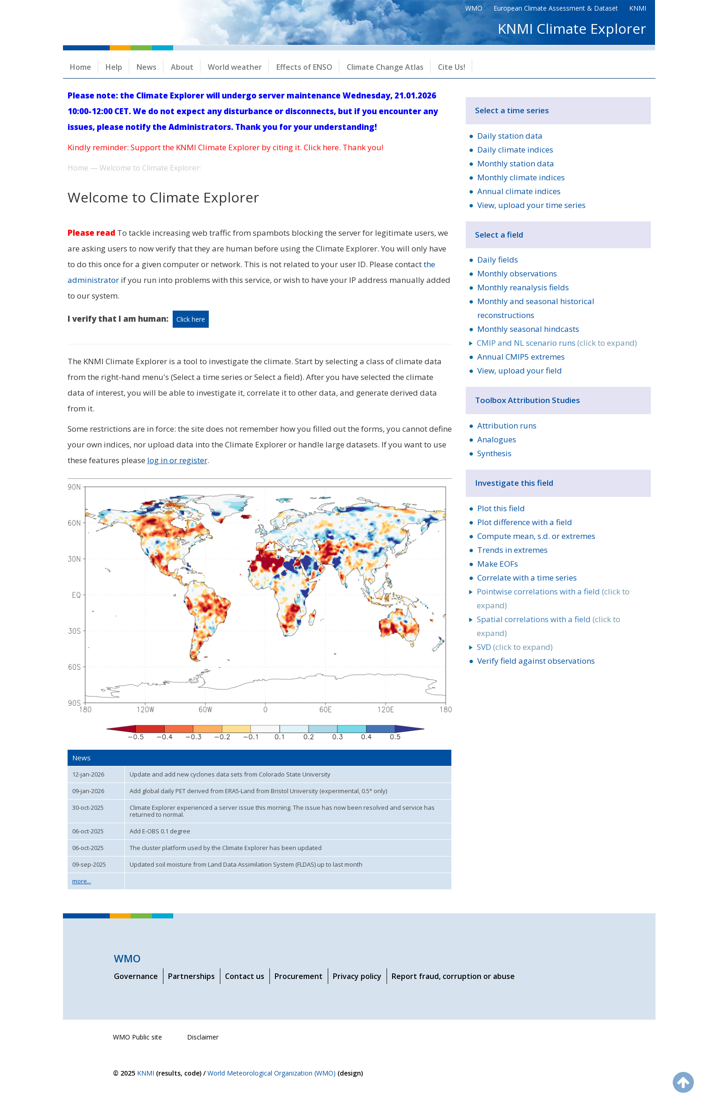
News (146, 67)
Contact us (244, 976)
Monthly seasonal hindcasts (528, 329)
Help (114, 67)
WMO (473, 8)
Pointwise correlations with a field (538, 591)
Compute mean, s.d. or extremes (536, 536)
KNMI (637, 8)
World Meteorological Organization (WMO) (271, 1073)
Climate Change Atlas (385, 67)
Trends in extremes (512, 549)
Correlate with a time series (527, 577)
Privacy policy (357, 976)
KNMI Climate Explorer (572, 28)
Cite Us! (451, 67)
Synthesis (494, 453)
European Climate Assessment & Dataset (555, 8)
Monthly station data (515, 163)
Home (80, 67)
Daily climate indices (515, 149)
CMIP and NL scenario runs (526, 342)
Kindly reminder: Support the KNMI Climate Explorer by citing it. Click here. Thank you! (225, 147)
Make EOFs (497, 563)
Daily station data (510, 135)
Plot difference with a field (524, 522)
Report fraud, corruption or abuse (453, 976)
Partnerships (191, 976)
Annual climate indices (519, 191)
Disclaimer (203, 1037)
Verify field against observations (536, 660)
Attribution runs (507, 425)
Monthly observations (517, 273)
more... (81, 881)
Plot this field (501, 508)
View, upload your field (519, 370)
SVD (484, 647)
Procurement (299, 976)
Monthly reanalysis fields (523, 287)
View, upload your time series (531, 205)
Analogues (496, 439)
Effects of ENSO (304, 67)
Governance (136, 976)
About (182, 67)
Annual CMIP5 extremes (521, 356)
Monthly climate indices (521, 177)
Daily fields (497, 259)
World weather (235, 67)
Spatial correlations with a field (534, 619)
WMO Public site (137, 1037)
